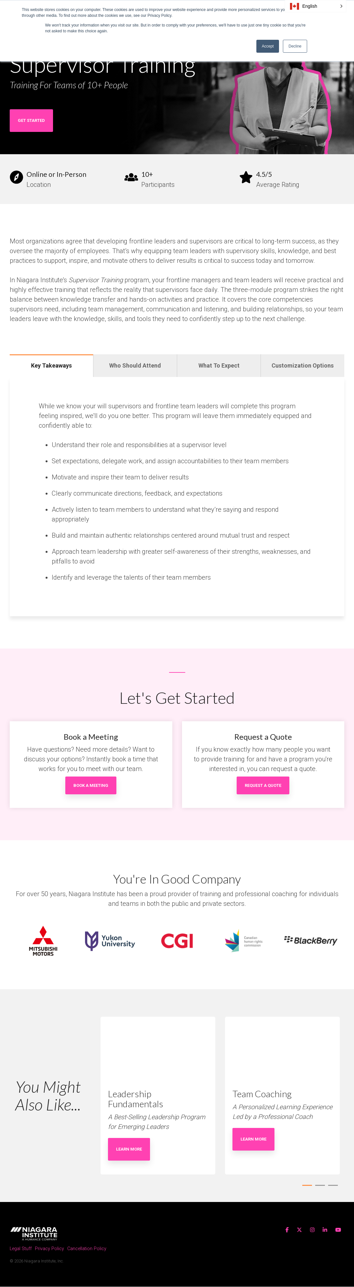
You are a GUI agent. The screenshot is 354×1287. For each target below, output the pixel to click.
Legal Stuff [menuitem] (21, 1249)
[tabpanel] (158, 1096)
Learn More (129, 1149)
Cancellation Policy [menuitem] (86, 1249)
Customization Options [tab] (303, 365)
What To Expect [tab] (219, 365)
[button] (315, 6)
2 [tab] (318, 1188)
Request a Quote (263, 785)
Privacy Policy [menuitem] (49, 1249)
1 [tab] (305, 1188)
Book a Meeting (90, 785)
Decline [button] (294, 46)
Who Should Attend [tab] (135, 365)
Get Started (31, 120)
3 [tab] (331, 1188)
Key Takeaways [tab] (51, 365)
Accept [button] (268, 46)
